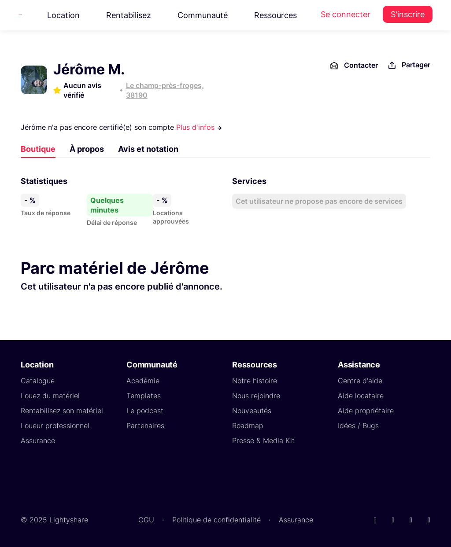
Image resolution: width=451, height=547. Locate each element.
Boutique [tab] (38, 149)
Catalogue (38, 380)
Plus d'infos (199, 127)
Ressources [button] (275, 15)
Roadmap (247, 425)
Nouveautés (251, 410)
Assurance (38, 440)
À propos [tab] (87, 149)
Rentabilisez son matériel (62, 410)
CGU (146, 519)
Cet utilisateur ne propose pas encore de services (319, 201)
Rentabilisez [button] (128, 15)
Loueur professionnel (55, 425)
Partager (408, 65)
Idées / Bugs (358, 425)
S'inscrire (408, 14)
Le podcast (144, 410)
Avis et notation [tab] (148, 149)
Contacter (353, 65)
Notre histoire (254, 380)
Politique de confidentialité (216, 519)
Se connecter (345, 14)
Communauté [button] (202, 15)
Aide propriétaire (366, 410)
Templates (143, 395)
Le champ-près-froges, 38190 (165, 90)
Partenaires (145, 425)
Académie (142, 380)
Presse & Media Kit (263, 440)
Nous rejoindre (256, 395)
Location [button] (63, 15)
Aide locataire (361, 395)
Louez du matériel (50, 395)
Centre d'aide (360, 380)
